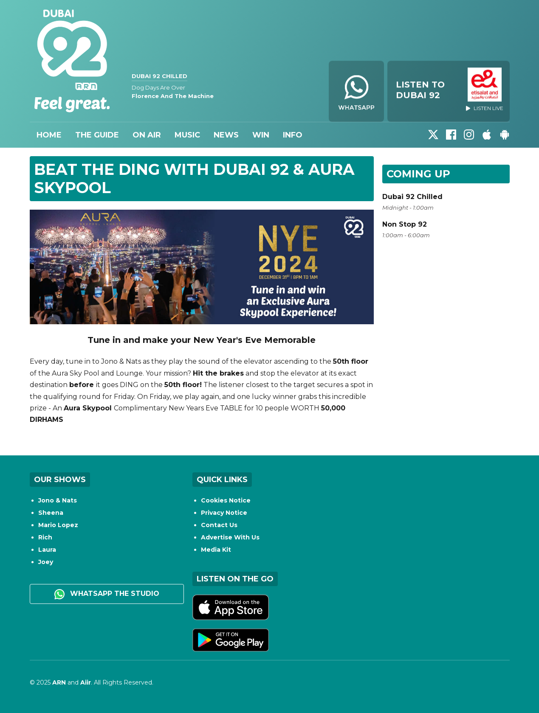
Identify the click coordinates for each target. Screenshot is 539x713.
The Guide (97, 135)
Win (260, 135)
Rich (45, 537)
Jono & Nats (57, 500)
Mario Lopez (58, 525)
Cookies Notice (226, 500)
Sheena (50, 513)
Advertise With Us (230, 537)
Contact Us (219, 525)
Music (187, 135)
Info (292, 135)
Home (49, 135)
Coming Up (418, 174)
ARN (59, 682)
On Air (147, 135)
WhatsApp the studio (106, 594)
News (226, 135)
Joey (45, 562)
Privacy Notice (224, 513)
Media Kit (216, 549)
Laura (47, 549)
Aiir (85, 682)
